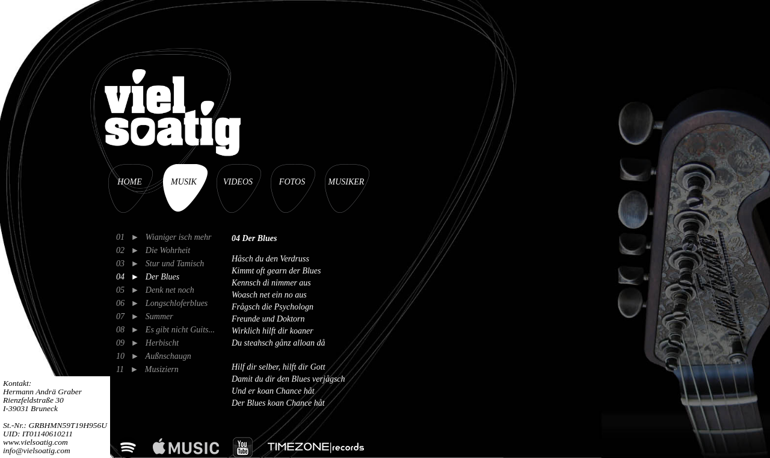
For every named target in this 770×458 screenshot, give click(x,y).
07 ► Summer (144, 316)
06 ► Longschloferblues (162, 303)
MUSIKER (346, 181)
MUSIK (184, 181)
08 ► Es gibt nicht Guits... (165, 329)
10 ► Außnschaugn (153, 356)
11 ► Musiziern (147, 369)
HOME (129, 181)
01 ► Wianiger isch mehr (164, 237)
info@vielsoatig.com (36, 450)
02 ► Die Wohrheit (153, 250)
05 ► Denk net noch (155, 290)
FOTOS (292, 181)
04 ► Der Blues (147, 276)
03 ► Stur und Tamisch (160, 263)
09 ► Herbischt (147, 342)
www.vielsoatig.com (35, 442)
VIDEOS (238, 181)
